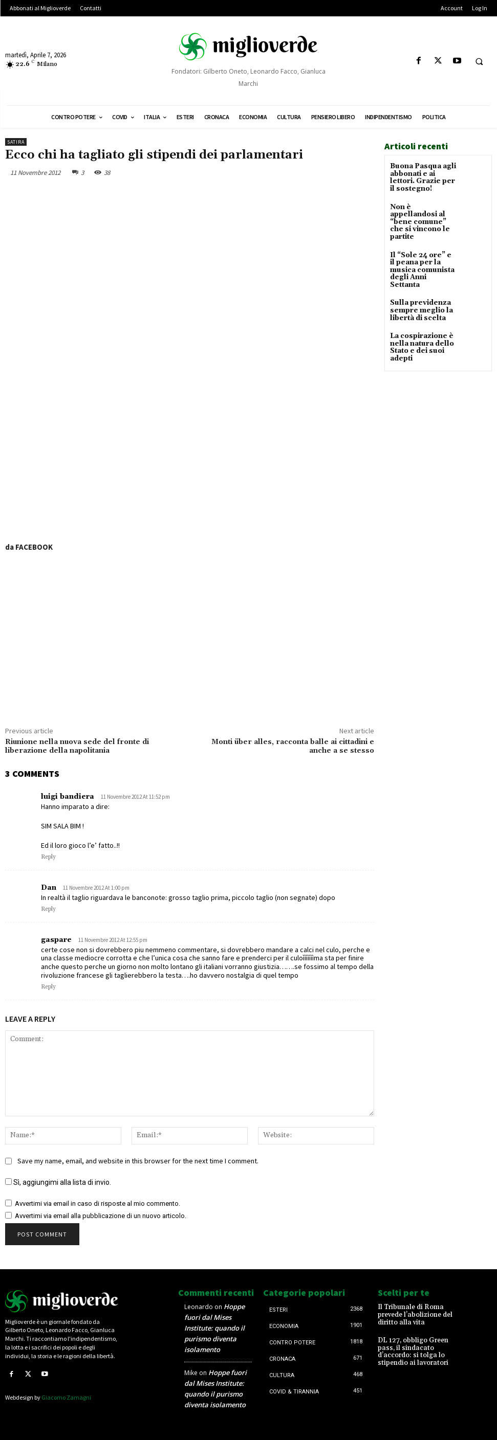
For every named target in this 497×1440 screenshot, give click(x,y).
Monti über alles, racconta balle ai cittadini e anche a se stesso (292, 746)
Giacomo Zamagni (66, 1396)
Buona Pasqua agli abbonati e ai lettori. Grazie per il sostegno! (421, 177)
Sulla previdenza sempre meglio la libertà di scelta (418, 286)
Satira (16, 142)
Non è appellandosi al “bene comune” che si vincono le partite (421, 214)
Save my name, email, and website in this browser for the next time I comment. (137, 1160)
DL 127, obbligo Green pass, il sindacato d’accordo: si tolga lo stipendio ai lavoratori (421, 1342)
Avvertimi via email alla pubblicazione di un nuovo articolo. (100, 1215)
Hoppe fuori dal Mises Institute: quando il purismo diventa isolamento (214, 1328)
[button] (479, 61)
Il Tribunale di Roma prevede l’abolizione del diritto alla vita (421, 1310)
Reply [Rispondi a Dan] (48, 908)
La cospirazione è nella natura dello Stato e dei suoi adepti (419, 322)
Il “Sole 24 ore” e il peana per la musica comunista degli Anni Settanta (422, 252)
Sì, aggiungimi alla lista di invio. (58, 1182)
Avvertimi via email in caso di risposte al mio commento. (97, 1203)
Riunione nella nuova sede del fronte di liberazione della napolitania (77, 746)
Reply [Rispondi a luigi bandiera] (48, 857)
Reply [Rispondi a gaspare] (48, 987)
